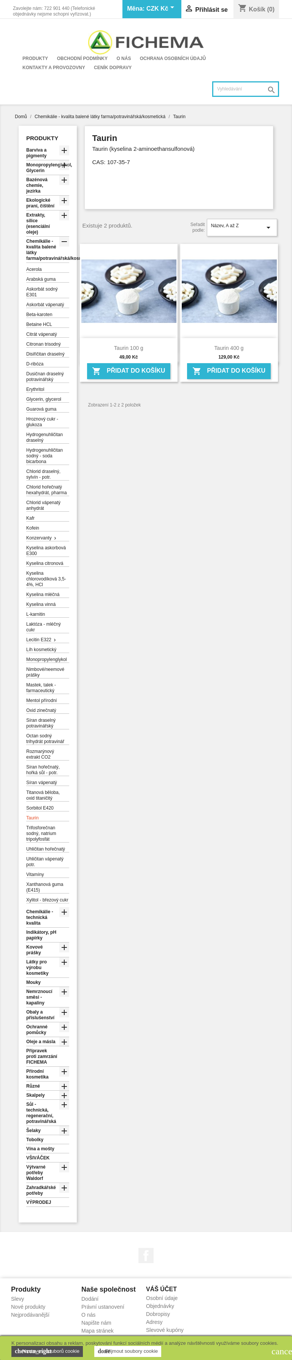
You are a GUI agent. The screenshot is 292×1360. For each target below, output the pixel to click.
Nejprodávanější (30, 1315)
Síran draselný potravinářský (41, 723)
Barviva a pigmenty (36, 152)
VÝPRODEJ (38, 1202)
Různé (33, 1086)
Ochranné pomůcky (37, 1029)
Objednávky (160, 1306)
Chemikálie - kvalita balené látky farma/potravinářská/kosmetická (47, 250)
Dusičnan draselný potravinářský (45, 376)
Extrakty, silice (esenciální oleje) (38, 223)
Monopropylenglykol (46, 659)
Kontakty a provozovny (53, 67)
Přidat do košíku (128, 371)
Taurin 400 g (229, 348)
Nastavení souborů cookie (47, 1351)
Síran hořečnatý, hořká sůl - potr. (43, 769)
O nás (123, 58)
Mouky (33, 982)
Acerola (34, 269)
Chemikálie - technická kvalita (39, 917)
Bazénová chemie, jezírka (37, 185)
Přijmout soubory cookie (128, 1351)
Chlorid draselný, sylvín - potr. (43, 474)
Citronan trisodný (43, 344)
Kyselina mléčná (42, 594)
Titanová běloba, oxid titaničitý (43, 795)
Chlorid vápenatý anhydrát (43, 505)
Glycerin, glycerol (43, 399)
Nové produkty (28, 1307)
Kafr (30, 518)
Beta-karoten (39, 314)
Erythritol (35, 389)
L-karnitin (35, 614)
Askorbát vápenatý (45, 304)
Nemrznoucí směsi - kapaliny (39, 997)
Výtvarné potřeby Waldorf (36, 1172)
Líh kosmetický (41, 649)
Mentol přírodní (41, 700)
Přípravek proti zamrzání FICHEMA (41, 1056)
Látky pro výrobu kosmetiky (37, 967)
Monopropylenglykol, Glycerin (47, 167)
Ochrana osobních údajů (173, 58)
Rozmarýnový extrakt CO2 (40, 754)
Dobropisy (158, 1314)
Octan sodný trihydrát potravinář (45, 738)
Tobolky (34, 1139)
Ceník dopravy (113, 67)
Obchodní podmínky (82, 58)
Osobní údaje (162, 1298)
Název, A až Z (242, 227)
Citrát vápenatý (41, 334)
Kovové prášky (34, 949)
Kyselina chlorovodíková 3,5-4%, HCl (46, 579)
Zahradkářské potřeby (41, 1190)
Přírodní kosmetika (37, 1074)
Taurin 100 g (128, 348)
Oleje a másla (41, 1041)
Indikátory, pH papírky (41, 935)
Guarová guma (41, 409)
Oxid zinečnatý (41, 710)
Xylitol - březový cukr (47, 900)
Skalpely (35, 1095)
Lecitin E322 (38, 639)
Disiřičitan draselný (45, 354)
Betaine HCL (39, 324)
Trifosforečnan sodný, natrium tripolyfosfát (41, 833)
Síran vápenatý (41, 782)
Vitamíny (35, 874)
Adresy (154, 1322)
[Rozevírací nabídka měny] (161, 9)
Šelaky (33, 1130)
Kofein (32, 528)
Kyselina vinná (41, 604)
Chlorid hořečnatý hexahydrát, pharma (46, 489)
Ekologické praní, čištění (40, 203)
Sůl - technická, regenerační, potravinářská (41, 1113)
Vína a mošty (40, 1148)
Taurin (32, 818)
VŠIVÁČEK (37, 1158)
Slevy (17, 1299)
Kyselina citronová (44, 563)
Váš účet (161, 1289)
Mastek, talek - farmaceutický (41, 687)
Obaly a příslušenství (40, 1014)
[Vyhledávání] (245, 89)
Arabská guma (41, 279)
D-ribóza (34, 364)
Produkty (35, 58)
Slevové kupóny (165, 1330)
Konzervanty (39, 538)
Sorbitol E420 (40, 808)
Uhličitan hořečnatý (45, 849)
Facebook (146, 1255)
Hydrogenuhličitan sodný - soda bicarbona (44, 456)
